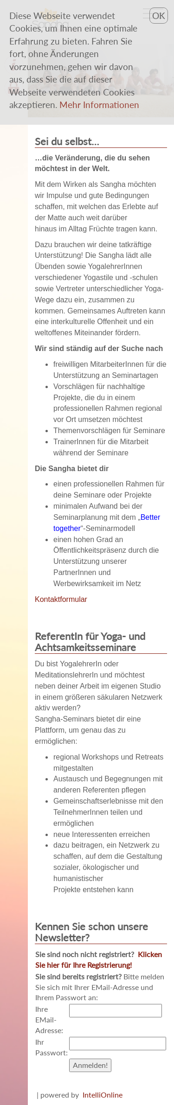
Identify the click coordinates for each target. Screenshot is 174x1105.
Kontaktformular (61, 599)
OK (158, 15)
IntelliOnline (102, 1094)
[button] (99, 104)
